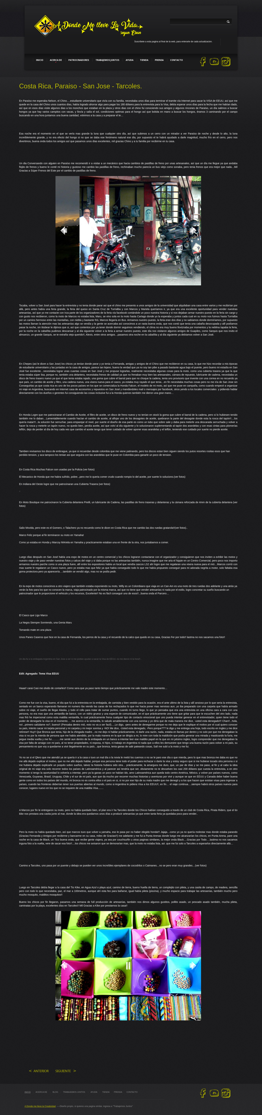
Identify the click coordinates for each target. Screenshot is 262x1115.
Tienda (144, 60)
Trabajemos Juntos (107, 60)
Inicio (39, 60)
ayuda (94, 1092)
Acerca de (56, 60)
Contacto (176, 60)
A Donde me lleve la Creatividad (40, 1106)
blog (55, 1092)
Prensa (159, 60)
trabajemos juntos (74, 1092)
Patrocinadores (78, 60)
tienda (106, 1092)
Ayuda (129, 60)
